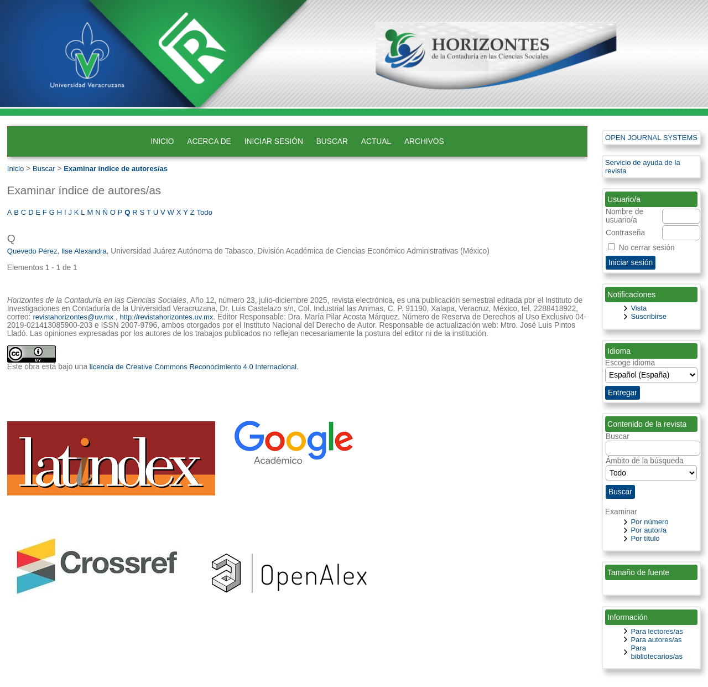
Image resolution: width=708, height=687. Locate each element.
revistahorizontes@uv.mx (73, 317)
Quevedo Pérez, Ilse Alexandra (57, 251)
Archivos (424, 141)
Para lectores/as (657, 631)
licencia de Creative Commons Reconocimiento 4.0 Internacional (193, 367)
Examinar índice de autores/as (116, 168)
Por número (649, 522)
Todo (204, 212)
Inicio (162, 141)
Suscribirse (649, 316)
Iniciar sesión (273, 141)
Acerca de (209, 141)
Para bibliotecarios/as (657, 652)
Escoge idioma (630, 363)
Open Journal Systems (651, 137)
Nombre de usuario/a (624, 216)
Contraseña (625, 233)
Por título (645, 538)
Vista (639, 308)
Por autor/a (649, 530)
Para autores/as (656, 640)
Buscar (332, 141)
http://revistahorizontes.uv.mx (167, 317)
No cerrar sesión (647, 248)
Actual (376, 141)
